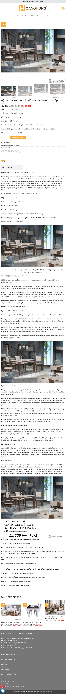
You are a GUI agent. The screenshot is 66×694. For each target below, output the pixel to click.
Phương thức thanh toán (8, 684)
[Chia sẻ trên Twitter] (9, 151)
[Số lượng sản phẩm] (4, 137)
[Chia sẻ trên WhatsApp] (2, 151)
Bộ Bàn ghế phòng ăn (9, 148)
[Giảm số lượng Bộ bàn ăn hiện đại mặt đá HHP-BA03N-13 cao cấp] (2, 137)
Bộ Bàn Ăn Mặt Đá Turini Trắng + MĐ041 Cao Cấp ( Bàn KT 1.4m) (32, 623)
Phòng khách (5, 669)
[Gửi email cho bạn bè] (12, 151)
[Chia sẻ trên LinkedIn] (18, 151)
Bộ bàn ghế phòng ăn (43, 15)
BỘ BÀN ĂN (15, 194)
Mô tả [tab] (3, 162)
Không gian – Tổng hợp (8, 659)
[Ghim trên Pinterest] (15, 151)
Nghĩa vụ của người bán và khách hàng (12, 686)
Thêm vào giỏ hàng (17, 137)
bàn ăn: (20, 386)
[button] (2, 8)
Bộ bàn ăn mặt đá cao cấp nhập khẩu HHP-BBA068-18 (54, 618)
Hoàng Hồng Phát (34, 270)
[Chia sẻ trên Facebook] (6, 151)
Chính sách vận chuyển (7, 681)
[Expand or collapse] (21, 167)
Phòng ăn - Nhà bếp (30, 15)
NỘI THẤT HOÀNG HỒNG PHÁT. (30, 539)
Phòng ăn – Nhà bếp (7, 662)
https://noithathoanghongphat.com (21, 573)
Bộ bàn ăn (4, 270)
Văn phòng (4, 667)
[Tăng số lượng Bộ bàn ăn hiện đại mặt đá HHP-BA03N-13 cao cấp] (7, 137)
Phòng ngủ (4, 664)
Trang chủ (20, 15)
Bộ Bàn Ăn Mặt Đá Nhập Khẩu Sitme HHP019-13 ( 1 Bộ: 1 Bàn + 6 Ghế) (10, 623)
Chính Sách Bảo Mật (7, 679)
